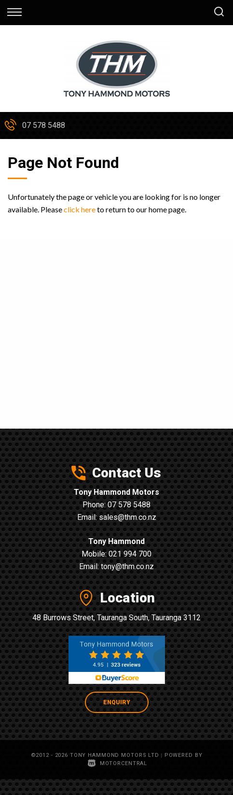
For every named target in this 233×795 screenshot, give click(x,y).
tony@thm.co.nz (127, 566)
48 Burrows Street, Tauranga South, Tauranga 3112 (116, 617)
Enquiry (116, 702)
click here (80, 209)
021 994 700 (130, 553)
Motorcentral (117, 763)
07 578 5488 (43, 125)
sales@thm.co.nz (127, 517)
